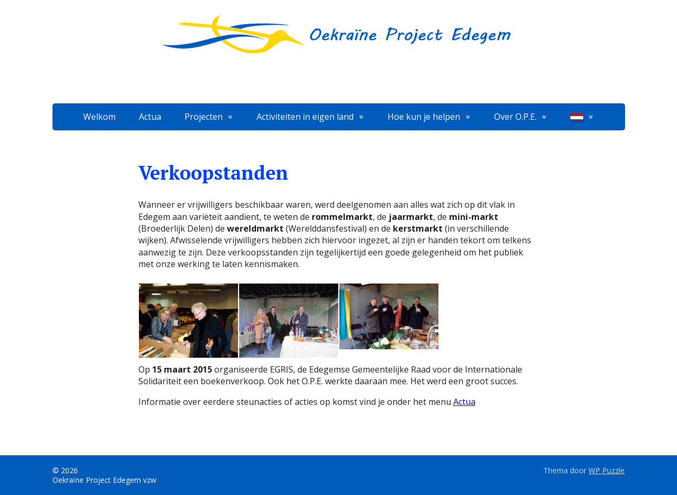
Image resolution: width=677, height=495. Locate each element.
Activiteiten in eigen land (305, 116)
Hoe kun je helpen (424, 116)
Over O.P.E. (515, 116)
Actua (150, 116)
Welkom (99, 116)
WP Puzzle (606, 470)
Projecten (203, 116)
